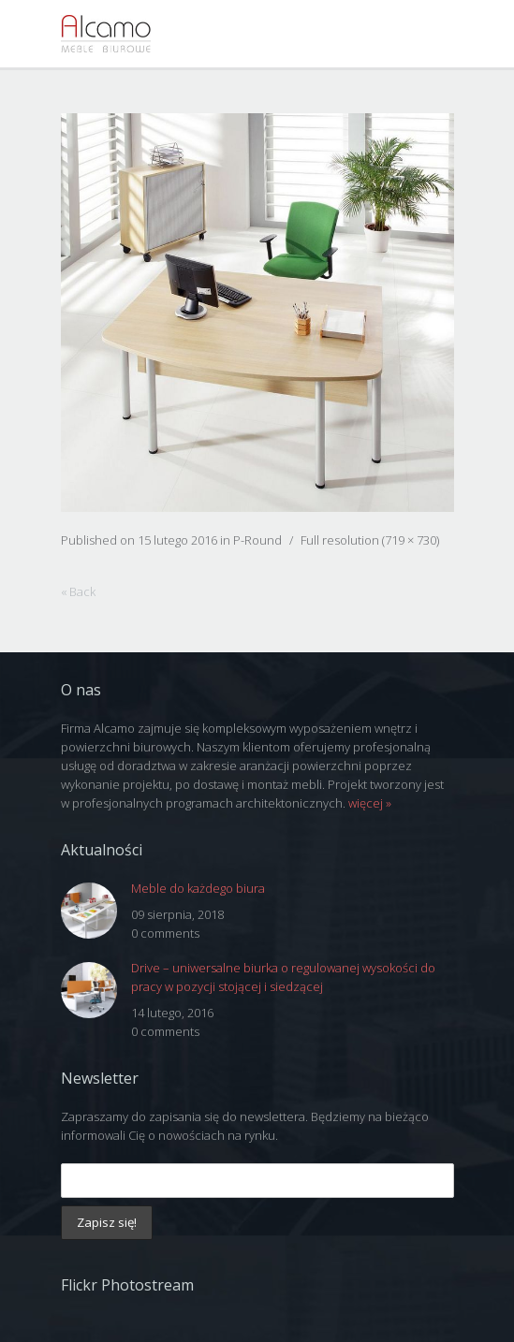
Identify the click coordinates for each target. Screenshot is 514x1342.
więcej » (369, 803)
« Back (78, 591)
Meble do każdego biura (198, 888)
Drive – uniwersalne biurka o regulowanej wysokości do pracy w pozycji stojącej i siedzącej (283, 977)
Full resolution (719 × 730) (370, 540)
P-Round (257, 540)
